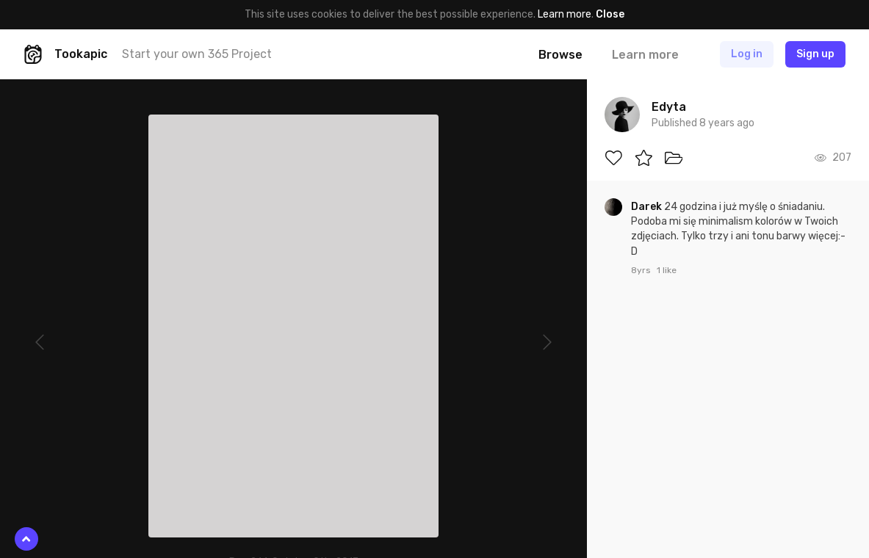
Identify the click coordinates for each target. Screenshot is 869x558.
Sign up (815, 54)
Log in (746, 54)
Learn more (564, 14)
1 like (667, 270)
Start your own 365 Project (197, 54)
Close (610, 14)
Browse (560, 55)
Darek (647, 206)
